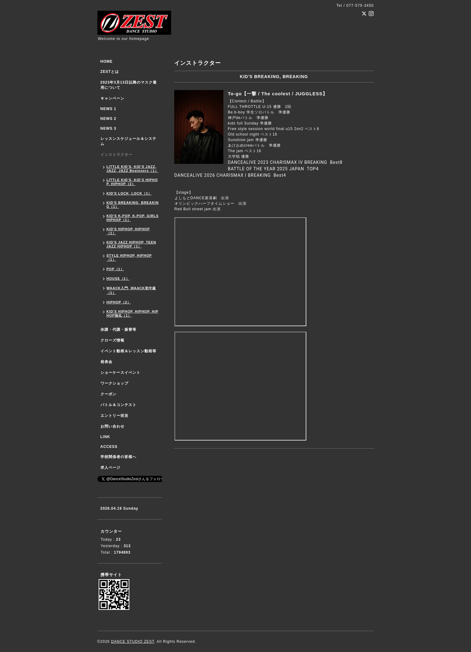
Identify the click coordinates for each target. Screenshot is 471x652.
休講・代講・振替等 (118, 329)
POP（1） (115, 269)
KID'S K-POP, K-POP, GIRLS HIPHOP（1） (133, 218)
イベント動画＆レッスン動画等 (128, 351)
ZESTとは (109, 71)
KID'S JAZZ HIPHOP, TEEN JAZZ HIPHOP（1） (131, 244)
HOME (106, 61)
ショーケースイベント (120, 372)
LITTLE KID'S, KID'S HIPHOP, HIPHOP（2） (132, 182)
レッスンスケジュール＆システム (128, 141)
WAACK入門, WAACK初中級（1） (131, 290)
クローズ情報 (112, 340)
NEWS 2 (108, 119)
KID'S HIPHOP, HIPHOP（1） (128, 231)
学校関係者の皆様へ (118, 457)
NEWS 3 (108, 128)
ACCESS (109, 447)
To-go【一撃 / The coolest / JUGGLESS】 (278, 93)
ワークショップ (114, 383)
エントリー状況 (114, 415)
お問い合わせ (112, 426)
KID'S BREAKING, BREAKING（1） (133, 204)
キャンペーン (112, 98)
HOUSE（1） (118, 278)
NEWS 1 (108, 109)
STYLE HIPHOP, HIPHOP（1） (129, 257)
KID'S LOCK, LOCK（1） (129, 193)
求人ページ (110, 467)
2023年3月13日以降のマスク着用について (128, 85)
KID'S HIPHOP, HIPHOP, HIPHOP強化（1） (133, 313)
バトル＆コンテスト (118, 405)
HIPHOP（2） (119, 302)
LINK (105, 437)
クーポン (108, 394)
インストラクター (116, 154)
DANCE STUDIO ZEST (132, 641)
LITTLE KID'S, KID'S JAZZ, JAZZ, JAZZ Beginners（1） (133, 168)
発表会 (106, 362)
